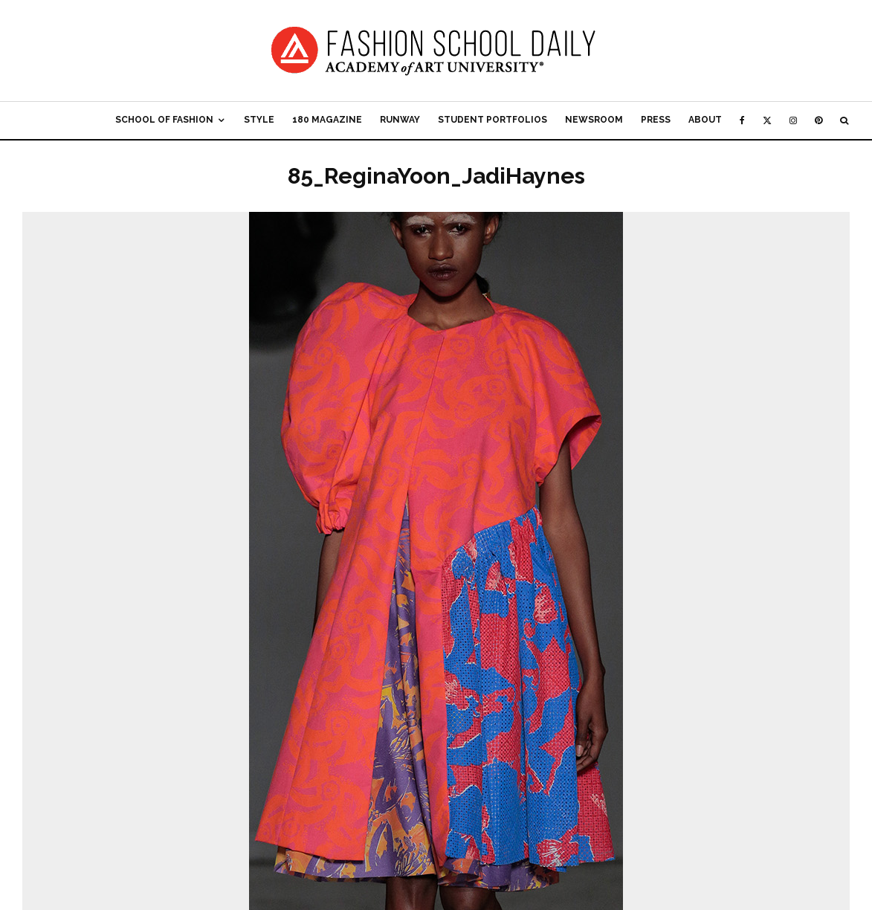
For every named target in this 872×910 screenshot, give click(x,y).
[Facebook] (742, 120)
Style (259, 119)
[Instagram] (793, 120)
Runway (400, 119)
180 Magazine (327, 119)
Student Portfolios (492, 119)
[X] (767, 120)
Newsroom (594, 119)
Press (656, 119)
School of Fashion (164, 119)
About (705, 119)
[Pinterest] (818, 120)
